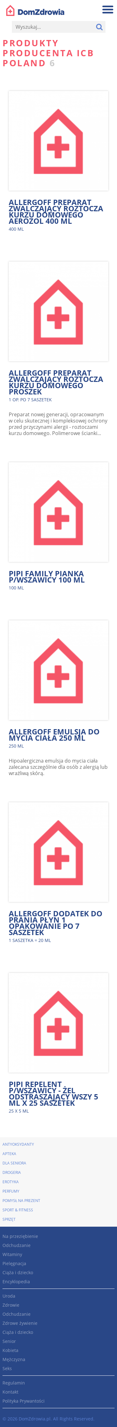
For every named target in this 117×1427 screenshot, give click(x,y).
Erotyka (10, 1181)
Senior (9, 1341)
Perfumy (10, 1191)
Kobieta (10, 1350)
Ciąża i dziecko (17, 1272)
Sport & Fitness (17, 1210)
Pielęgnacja (14, 1263)
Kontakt (10, 1392)
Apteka (9, 1153)
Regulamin (13, 1383)
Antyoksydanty (18, 1144)
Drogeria (11, 1172)
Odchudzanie (16, 1245)
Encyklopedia (16, 1281)
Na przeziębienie (20, 1236)
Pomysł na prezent (21, 1200)
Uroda (8, 1296)
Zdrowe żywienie (19, 1323)
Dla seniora (14, 1163)
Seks (7, 1368)
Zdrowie (10, 1305)
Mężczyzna (13, 1359)
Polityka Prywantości (23, 1401)
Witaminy (12, 1254)
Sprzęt (9, 1219)
